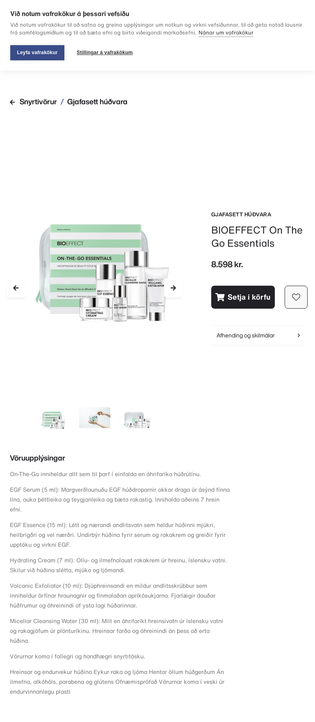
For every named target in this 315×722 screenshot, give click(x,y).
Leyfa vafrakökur (37, 52)
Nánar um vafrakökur (226, 33)
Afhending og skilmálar (258, 335)
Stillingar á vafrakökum (105, 52)
